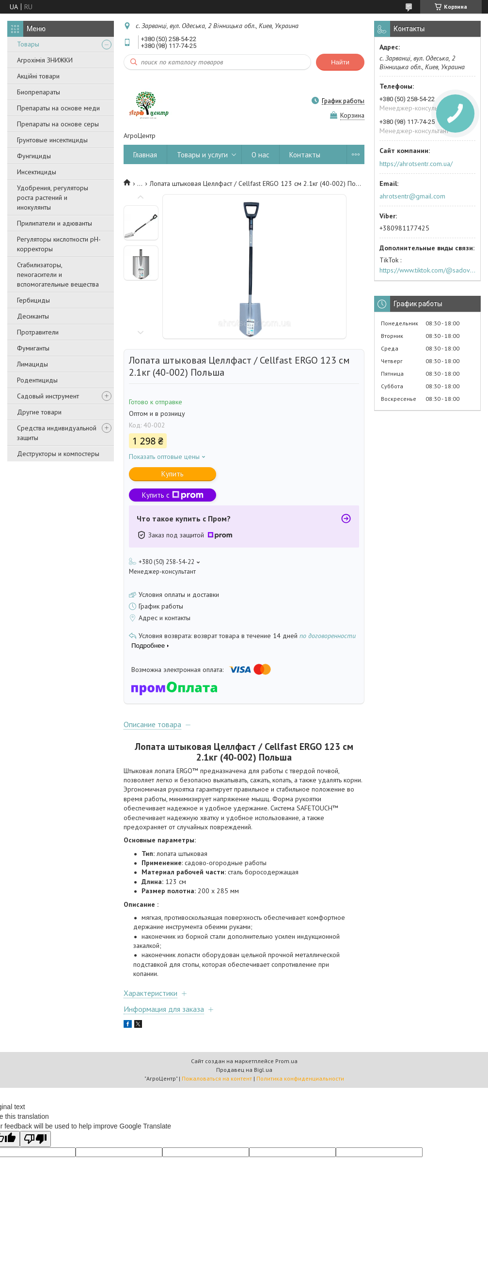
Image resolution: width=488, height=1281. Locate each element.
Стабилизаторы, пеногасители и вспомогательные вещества (58, 274)
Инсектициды (36, 172)
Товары (28, 44)
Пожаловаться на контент (217, 1078)
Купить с (173, 495)
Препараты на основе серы (58, 124)
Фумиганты (33, 348)
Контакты (304, 154)
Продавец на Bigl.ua (244, 1069)
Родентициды (37, 380)
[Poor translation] (35, 1139)
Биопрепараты (38, 92)
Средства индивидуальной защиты (56, 433)
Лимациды (32, 364)
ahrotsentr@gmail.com (412, 196)
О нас (260, 154)
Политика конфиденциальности (300, 1078)
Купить (172, 473)
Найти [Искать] (340, 62)
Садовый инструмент (48, 396)
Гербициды (33, 300)
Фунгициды (34, 156)
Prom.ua (286, 1061)
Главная (145, 154)
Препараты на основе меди (58, 108)
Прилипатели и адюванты (54, 223)
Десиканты (33, 316)
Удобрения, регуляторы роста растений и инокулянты (52, 197)
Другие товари (39, 412)
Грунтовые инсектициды (52, 140)
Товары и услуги (202, 154)
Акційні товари (38, 76)
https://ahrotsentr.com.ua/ (416, 163)
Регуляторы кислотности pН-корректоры (59, 244)
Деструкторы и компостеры (58, 453)
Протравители (38, 332)
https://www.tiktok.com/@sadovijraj (427, 270)
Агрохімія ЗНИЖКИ (45, 60)
